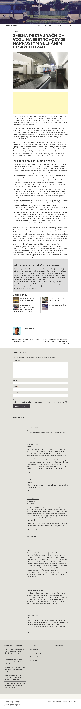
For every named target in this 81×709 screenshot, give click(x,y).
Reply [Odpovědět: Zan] (28, 632)
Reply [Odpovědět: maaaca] (28, 491)
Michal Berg (29, 328)
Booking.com (49, 25)
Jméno (15, 380)
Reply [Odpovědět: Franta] (28, 580)
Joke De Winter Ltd (12, 705)
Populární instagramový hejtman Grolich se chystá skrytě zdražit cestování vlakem (15, 685)
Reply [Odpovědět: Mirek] (28, 472)
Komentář (16, 360)
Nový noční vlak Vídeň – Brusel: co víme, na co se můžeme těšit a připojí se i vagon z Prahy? (55, 341)
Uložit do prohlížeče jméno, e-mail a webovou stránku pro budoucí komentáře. (40, 402)
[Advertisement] (41, 103)
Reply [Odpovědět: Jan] (28, 436)
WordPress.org (14, 704)
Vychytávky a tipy (35, 660)
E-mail (15, 386)
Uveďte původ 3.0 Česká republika (11, 703)
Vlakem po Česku (28, 320)
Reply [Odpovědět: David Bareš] (28, 540)
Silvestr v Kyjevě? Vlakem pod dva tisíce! (57, 299)
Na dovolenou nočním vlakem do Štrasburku (27, 299)
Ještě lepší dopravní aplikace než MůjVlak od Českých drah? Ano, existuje (15, 670)
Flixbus (72, 25)
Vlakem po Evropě (35, 657)
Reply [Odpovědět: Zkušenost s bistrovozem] (28, 607)
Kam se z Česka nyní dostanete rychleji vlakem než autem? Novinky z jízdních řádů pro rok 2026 (25, 308)
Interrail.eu (62, 25)
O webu (38, 25)
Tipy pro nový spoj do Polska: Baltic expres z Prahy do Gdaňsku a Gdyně (15, 662)
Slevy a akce (34, 649)
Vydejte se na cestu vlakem (58, 305)
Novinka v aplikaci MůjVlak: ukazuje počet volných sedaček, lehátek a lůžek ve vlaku (14, 678)
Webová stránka (18, 393)
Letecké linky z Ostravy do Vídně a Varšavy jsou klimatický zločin (26, 340)
